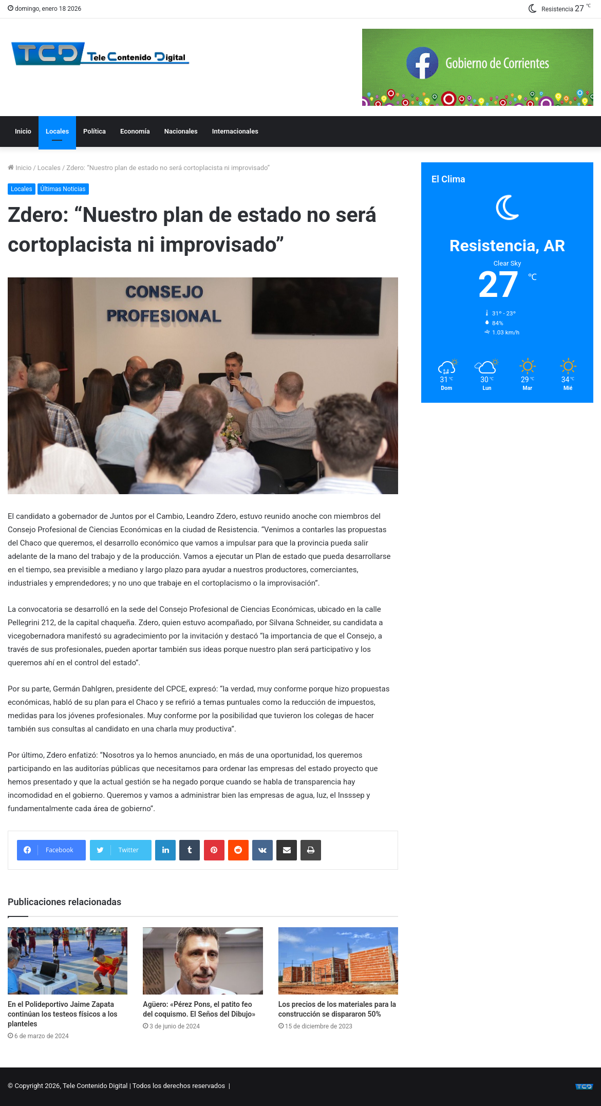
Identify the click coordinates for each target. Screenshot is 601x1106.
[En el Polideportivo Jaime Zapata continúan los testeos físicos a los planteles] (67, 961)
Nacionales (181, 131)
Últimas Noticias (63, 189)
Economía (135, 131)
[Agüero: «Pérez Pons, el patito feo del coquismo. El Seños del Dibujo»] (202, 961)
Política (94, 131)
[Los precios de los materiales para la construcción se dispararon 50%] (338, 961)
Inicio (23, 131)
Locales (57, 131)
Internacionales (235, 131)
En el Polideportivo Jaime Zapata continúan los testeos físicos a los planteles (63, 1014)
